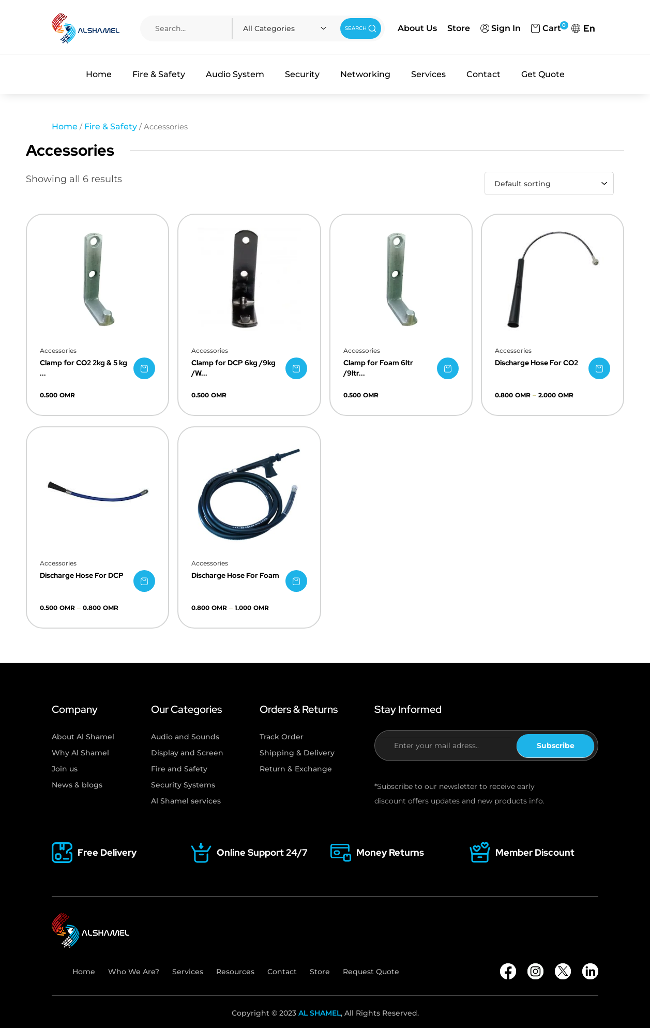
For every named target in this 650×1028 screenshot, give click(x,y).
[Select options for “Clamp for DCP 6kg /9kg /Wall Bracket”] (296, 368)
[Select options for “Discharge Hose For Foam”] (296, 581)
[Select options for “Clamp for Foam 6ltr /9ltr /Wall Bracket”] (448, 368)
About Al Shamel (83, 736)
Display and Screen (187, 752)
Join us (65, 768)
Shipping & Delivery (297, 752)
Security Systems (183, 784)
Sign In (500, 28)
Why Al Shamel (80, 752)
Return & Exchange (296, 768)
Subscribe (556, 745)
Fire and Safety (179, 768)
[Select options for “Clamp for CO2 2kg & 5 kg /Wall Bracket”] (144, 368)
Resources (235, 971)
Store (458, 28)
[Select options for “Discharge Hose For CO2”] (599, 368)
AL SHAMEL (319, 1013)
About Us (417, 28)
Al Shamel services (186, 801)
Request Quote (371, 971)
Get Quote (543, 74)
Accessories (58, 350)
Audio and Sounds (185, 736)
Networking (365, 74)
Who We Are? (133, 971)
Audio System (235, 74)
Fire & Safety (158, 74)
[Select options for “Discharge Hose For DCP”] (144, 581)
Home (99, 74)
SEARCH (361, 28)
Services (428, 74)
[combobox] (286, 28)
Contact (483, 74)
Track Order (282, 736)
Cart (546, 27)
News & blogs (77, 784)
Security (302, 74)
